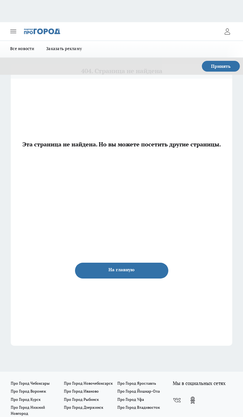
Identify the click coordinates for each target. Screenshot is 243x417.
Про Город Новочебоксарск (88, 383)
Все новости (22, 48)
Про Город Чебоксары (30, 383)
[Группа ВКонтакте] (177, 400)
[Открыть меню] (13, 31)
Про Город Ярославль (136, 383)
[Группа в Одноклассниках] (193, 400)
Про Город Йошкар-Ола (138, 391)
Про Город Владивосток (138, 407)
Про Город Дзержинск (83, 407)
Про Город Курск (25, 399)
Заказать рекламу (64, 48)
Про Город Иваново (81, 391)
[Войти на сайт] (227, 31)
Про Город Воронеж (28, 391)
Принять (221, 66)
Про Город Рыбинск (81, 399)
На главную (121, 269)
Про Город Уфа (130, 399)
